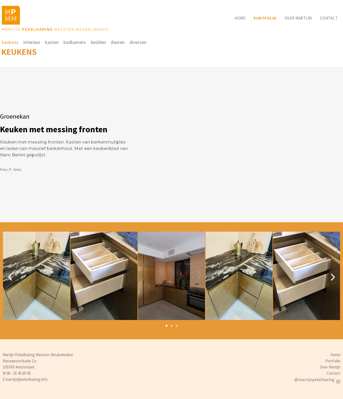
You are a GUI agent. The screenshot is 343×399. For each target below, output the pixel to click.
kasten (52, 42)
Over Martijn (330, 367)
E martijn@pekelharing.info (25, 379)
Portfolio (265, 18)
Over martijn (298, 18)
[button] (166, 326)
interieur (31, 42)
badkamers (75, 42)
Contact (329, 18)
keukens (10, 42)
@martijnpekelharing (314, 379)
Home (239, 18)
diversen (137, 42)
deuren (118, 42)
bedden (98, 42)
